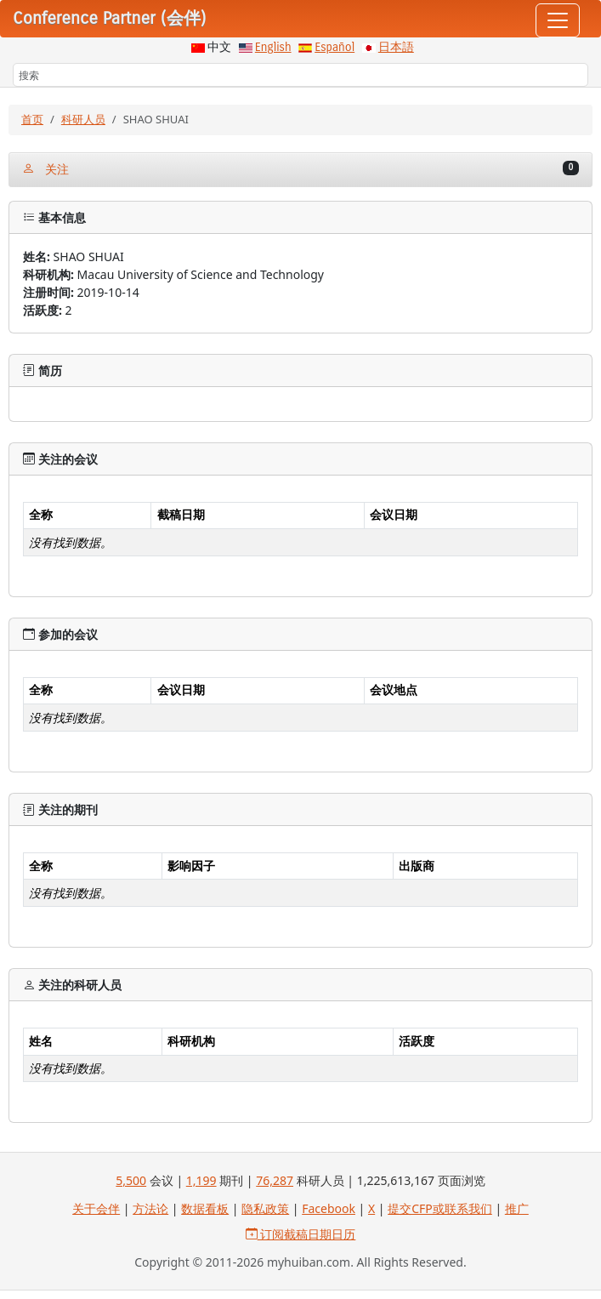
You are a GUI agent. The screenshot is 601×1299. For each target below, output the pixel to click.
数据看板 (205, 1208)
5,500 (131, 1180)
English (273, 47)
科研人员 (83, 119)
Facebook (328, 1208)
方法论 (150, 1208)
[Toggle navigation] (558, 20)
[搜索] (300, 75)
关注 (300, 169)
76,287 (274, 1180)
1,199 (201, 1180)
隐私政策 (265, 1208)
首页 (32, 119)
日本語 (396, 47)
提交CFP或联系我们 (440, 1208)
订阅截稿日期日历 (301, 1234)
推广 (517, 1208)
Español (334, 47)
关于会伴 (96, 1208)
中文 (219, 47)
